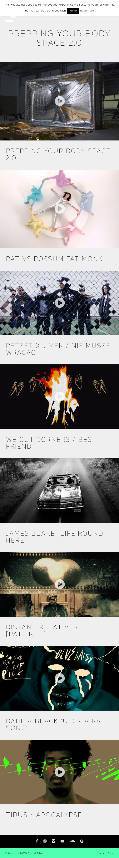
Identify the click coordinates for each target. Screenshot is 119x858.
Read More (87, 10)
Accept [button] (73, 10)
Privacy (111, 853)
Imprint (101, 853)
